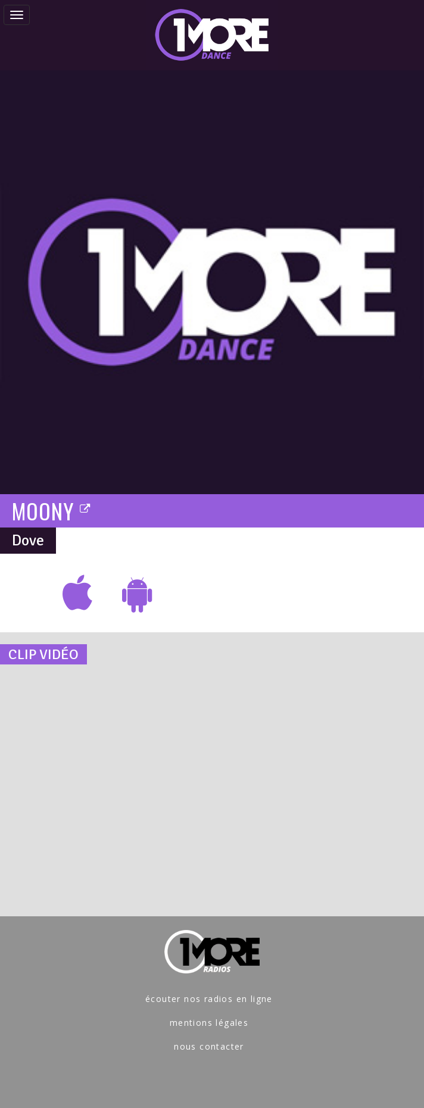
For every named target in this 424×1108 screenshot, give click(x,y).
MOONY (52, 510)
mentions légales (209, 1022)
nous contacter (209, 1046)
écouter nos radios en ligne (209, 998)
